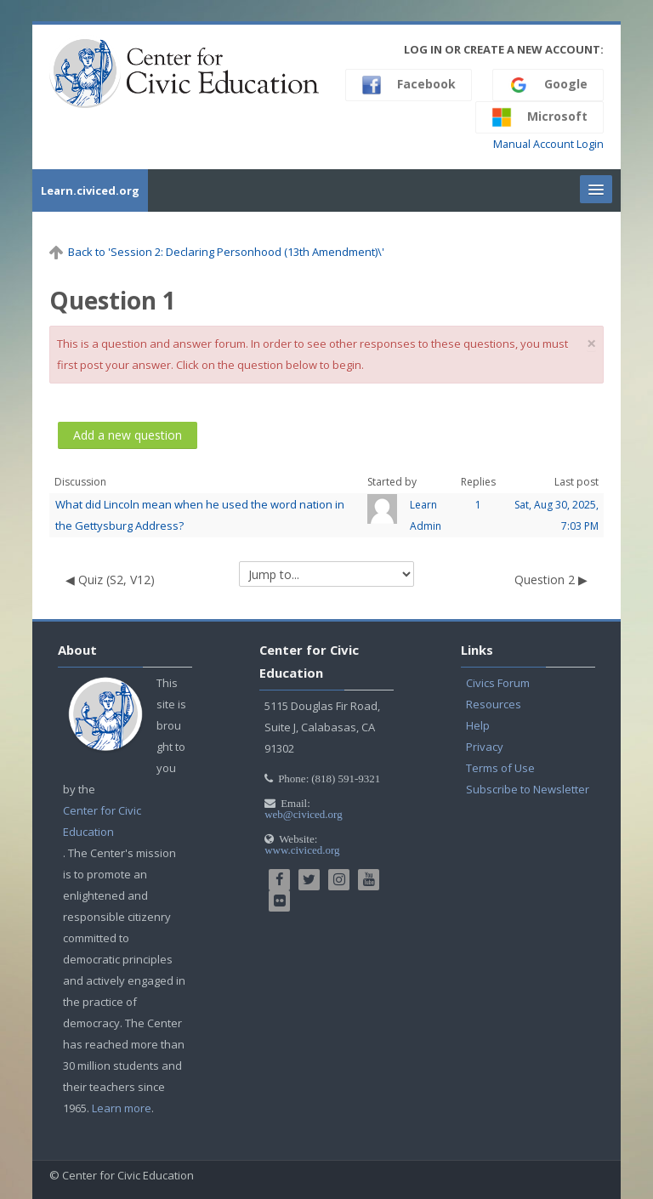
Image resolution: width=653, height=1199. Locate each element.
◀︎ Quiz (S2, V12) (110, 579)
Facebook (408, 85)
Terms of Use (500, 768)
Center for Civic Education (102, 821)
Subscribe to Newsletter (527, 789)
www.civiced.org (301, 849)
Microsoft (539, 117)
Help (478, 725)
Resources (493, 704)
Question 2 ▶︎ (551, 579)
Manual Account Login (548, 144)
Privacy (484, 746)
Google (548, 85)
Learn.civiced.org (90, 190)
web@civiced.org (303, 814)
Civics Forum (498, 682)
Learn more (121, 1108)
